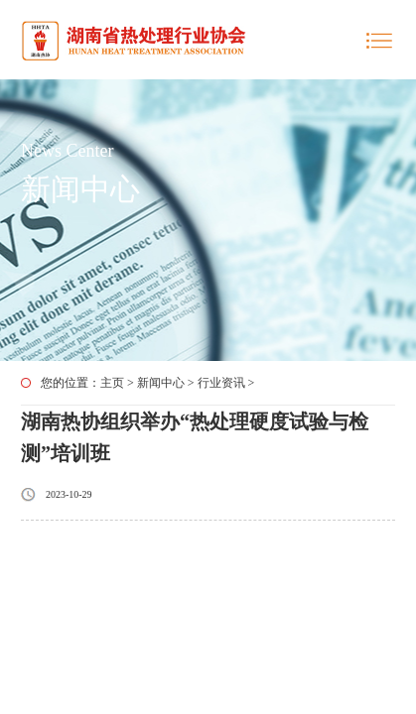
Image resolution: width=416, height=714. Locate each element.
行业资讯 (221, 383)
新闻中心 (161, 383)
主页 (112, 383)
